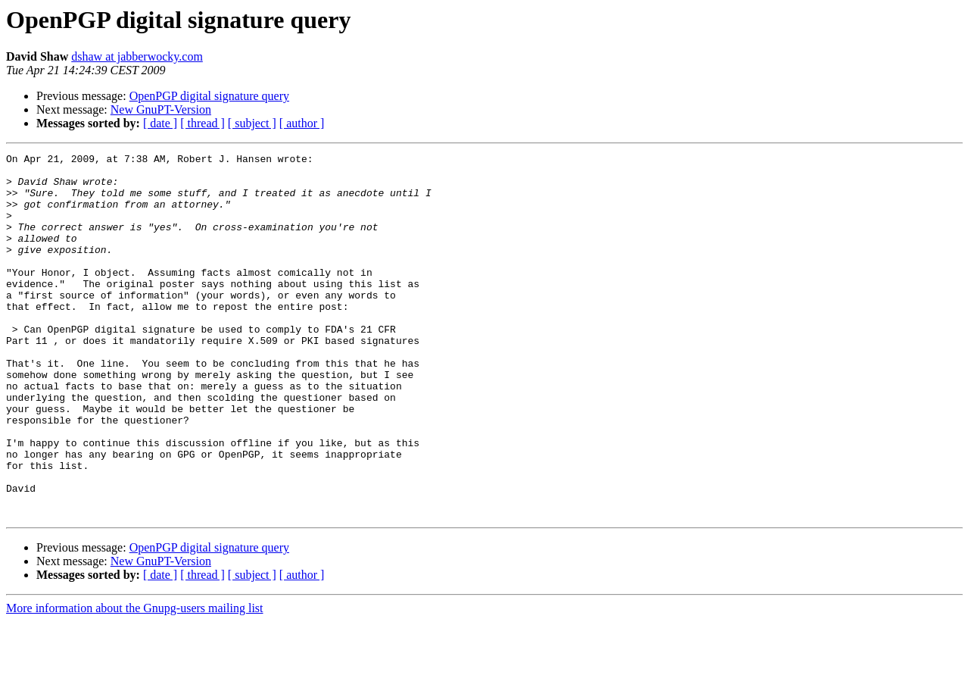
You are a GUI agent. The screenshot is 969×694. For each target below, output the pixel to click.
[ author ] (302, 123)
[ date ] (160, 123)
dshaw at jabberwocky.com (137, 56)
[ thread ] (202, 123)
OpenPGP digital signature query (209, 95)
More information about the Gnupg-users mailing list (134, 680)
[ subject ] (252, 123)
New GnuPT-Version (161, 109)
